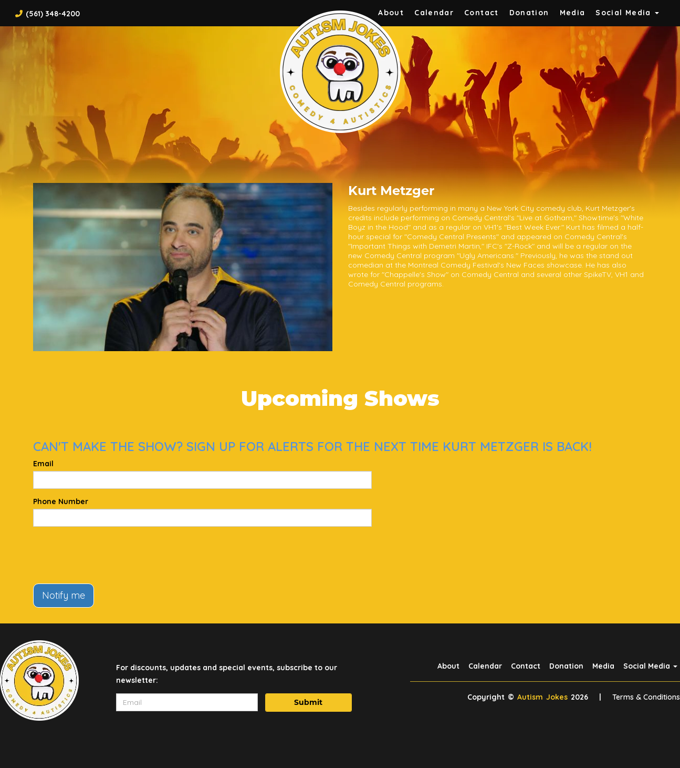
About (448, 666)
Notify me (63, 595)
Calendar (434, 12)
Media (572, 12)
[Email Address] (187, 702)
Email (43, 463)
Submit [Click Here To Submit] (308, 702)
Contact (481, 12)
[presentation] (113, 555)
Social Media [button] (627, 12)
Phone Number (60, 501)
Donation (529, 12)
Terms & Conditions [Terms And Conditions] (646, 697)
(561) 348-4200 (53, 13)
